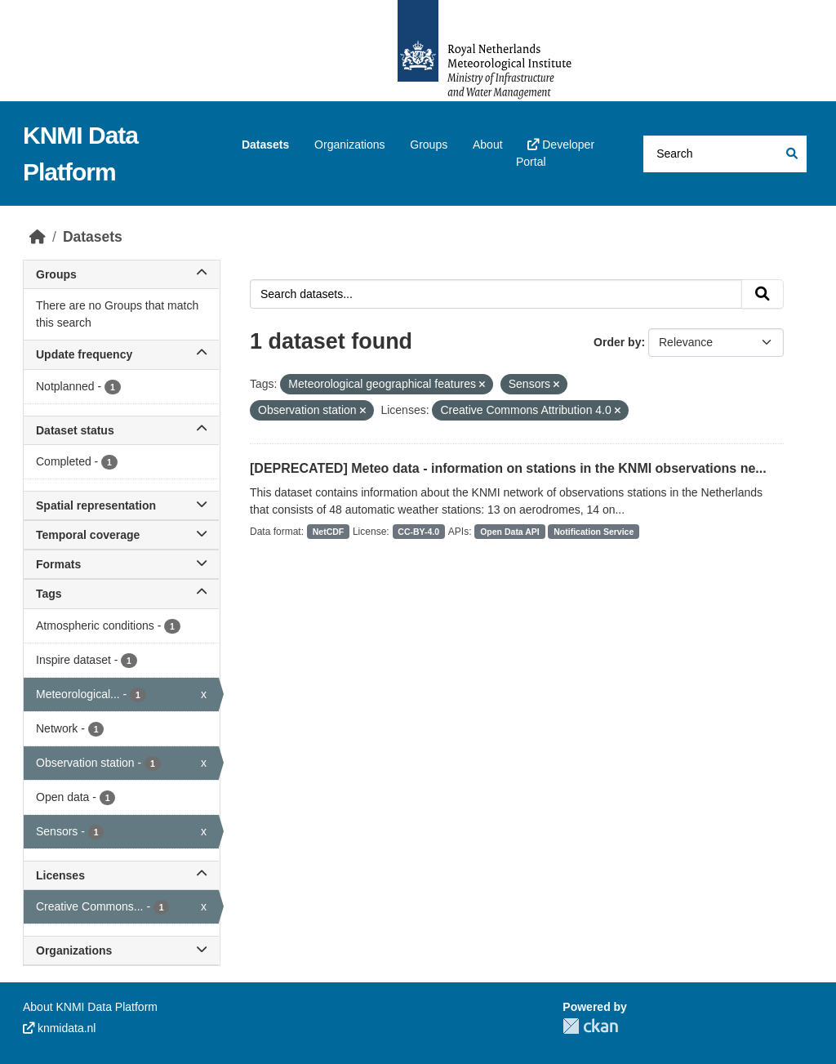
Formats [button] (121, 564)
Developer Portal (555, 153)
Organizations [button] (121, 950)
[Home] (37, 237)
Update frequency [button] (121, 354)
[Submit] (790, 154)
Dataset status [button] (121, 430)
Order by (617, 342)
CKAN (590, 1026)
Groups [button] (121, 274)
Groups (428, 144)
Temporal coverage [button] (121, 535)
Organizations (349, 144)
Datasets (265, 144)
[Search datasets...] (725, 154)
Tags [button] (121, 593)
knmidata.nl (59, 1028)
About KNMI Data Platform (90, 1006)
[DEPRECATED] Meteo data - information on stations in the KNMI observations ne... (508, 468)
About (488, 144)
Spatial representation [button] (121, 505)
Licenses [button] (121, 875)
